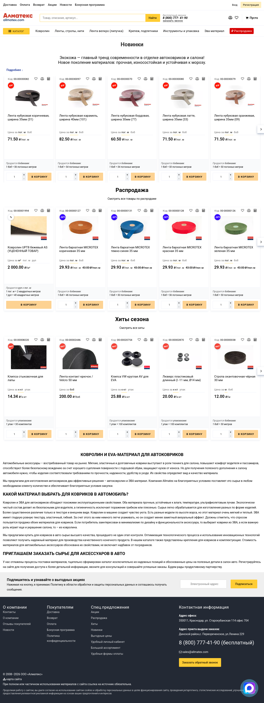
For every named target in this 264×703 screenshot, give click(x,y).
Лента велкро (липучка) (106, 31)
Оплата (51, 624)
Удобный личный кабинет (108, 641)
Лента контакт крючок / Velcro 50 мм (76, 378)
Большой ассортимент (105, 647)
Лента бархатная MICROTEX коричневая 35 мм (78, 249)
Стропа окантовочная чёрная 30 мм (234, 378)
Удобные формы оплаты (107, 653)
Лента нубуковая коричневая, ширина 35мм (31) (28, 117)
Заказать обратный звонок (200, 662)
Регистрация (251, 4)
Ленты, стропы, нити (69, 31)
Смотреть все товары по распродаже (132, 198)
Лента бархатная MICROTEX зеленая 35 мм (233, 249)
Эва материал (214, 31)
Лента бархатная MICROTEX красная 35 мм (182, 249)
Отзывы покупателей (17, 624)
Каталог (16, 31)
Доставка (53, 612)
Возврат (52, 618)
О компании (11, 618)
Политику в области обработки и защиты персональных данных (93, 584)
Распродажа (99, 618)
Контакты (9, 612)
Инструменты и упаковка (181, 31)
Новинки (97, 629)
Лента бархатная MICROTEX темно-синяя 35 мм (130, 249)
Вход (234, 5)
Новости (8, 629)
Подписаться (243, 584)
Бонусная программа (60, 629)
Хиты (94, 624)
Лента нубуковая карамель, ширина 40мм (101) (78, 117)
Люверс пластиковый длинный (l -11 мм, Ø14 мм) (182, 378)
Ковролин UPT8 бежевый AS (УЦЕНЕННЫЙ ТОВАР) (27, 249)
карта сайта (12, 679)
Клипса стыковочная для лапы (25, 378)
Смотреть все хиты (132, 327)
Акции (95, 612)
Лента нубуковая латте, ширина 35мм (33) (179, 117)
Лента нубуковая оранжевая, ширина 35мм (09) (234, 117)
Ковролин (43, 31)
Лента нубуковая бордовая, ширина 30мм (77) (130, 117)
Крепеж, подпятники (143, 31)
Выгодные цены (101, 635)
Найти (153, 17)
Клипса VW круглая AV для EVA (130, 378)
